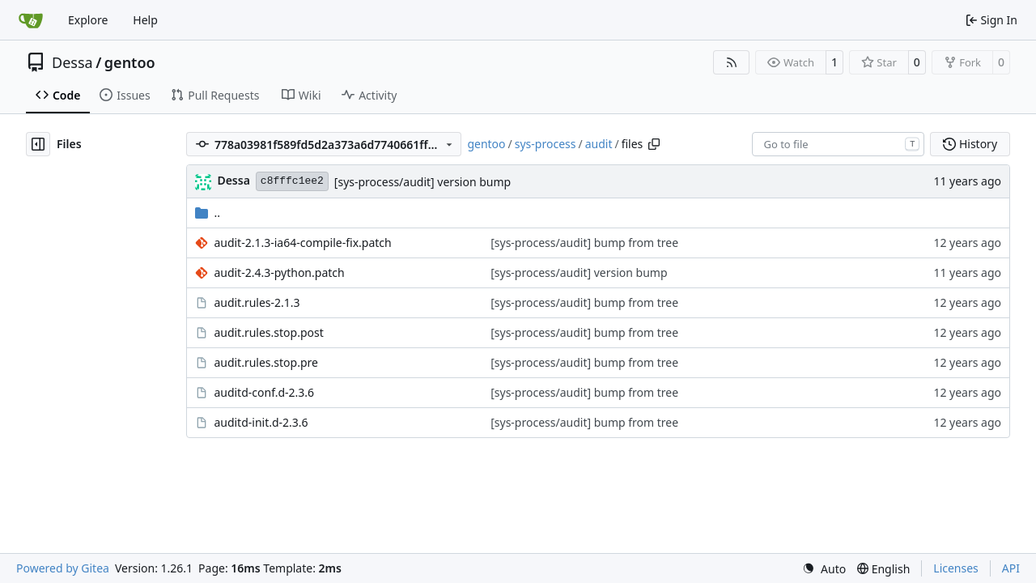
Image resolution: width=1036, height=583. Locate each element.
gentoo (129, 62)
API (1011, 568)
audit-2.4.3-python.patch (279, 272)
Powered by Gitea (62, 568)
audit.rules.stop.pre (266, 362)
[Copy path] (654, 144)
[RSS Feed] (731, 62)
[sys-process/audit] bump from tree (584, 242)
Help (145, 20)
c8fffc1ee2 (292, 181)
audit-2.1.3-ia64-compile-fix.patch (302, 242)
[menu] (824, 569)
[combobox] (838, 144)
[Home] (30, 20)
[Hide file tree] (38, 144)
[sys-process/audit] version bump (422, 181)
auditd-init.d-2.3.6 (261, 422)
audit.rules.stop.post (268, 332)
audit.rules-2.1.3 (256, 302)
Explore (88, 20)
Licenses (956, 568)
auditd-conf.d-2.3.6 (264, 392)
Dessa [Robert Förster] (233, 180)
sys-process (545, 143)
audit (599, 143)
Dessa (72, 62)
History (970, 143)
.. (207, 212)
